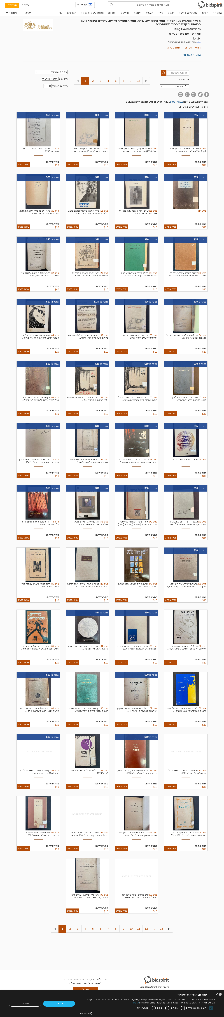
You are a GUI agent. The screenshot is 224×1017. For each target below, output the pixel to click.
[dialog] (112, 1003)
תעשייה (149, 13)
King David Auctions (187, 29)
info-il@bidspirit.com (151, 987)
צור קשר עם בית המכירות (185, 33)
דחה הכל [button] (25, 1003)
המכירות (217, 13)
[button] (147, 1013)
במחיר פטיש (176, 101)
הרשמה (12, 5)
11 (138, 928)
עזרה (28, 13)
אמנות (137, 13)
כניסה (25, 5)
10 (131, 928)
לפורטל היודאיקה (188, 13)
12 (146, 928)
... (131, 80)
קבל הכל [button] (59, 1003)
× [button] (217, 994)
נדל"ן (160, 13)
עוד (60, 13)
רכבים (171, 13)
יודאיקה (125, 13)
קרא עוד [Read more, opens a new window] (135, 1002)
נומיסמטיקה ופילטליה (92, 13)
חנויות (205, 13)
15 (138, 80)
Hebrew (11, 13)
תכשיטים (71, 13)
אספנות (112, 13)
